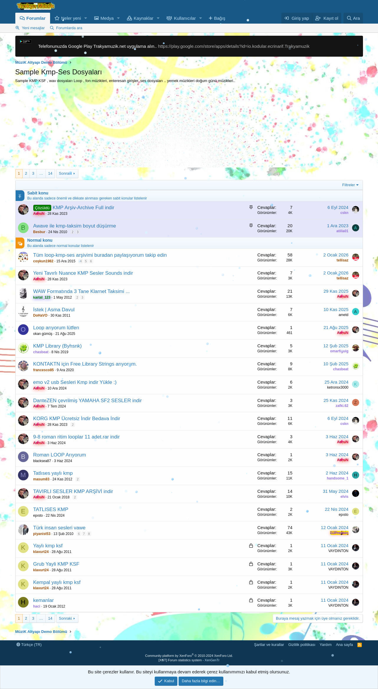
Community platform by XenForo (189, 655)
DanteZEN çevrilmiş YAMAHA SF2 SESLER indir (87, 400)
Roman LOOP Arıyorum (59, 455)
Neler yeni (71, 18)
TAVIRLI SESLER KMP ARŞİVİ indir (73, 491)
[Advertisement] (189, 127)
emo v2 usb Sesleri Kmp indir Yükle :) (75, 382)
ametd (343, 315)
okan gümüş (42, 334)
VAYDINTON (338, 551)
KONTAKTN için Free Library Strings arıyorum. (85, 364)
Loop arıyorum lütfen (56, 327)
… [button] (41, 173)
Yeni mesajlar (33, 28)
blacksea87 (42, 461)
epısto (38, 515)
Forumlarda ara (69, 28)
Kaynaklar (143, 18)
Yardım (326, 644)
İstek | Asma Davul (54, 309)
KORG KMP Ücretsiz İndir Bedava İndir (76, 418)
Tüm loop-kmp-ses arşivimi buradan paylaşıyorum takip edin (100, 255)
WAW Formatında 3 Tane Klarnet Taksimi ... (81, 291)
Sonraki (65, 173)
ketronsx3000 (337, 387)
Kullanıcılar (185, 18)
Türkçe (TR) (29, 644)
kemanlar (43, 600)
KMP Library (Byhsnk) (57, 346)
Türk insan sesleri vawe (59, 528)
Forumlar (36, 18)
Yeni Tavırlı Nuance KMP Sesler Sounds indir (83, 273)
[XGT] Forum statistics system (189, 660)
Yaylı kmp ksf (48, 546)
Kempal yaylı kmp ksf (57, 582)
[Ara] (353, 18)
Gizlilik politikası (302, 644)
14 (50, 173)
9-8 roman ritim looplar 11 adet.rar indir (76, 437)
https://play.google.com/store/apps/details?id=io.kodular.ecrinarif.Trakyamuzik (233, 46)
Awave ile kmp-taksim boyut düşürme (74, 226)
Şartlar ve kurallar (269, 644)
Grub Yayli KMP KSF (56, 564)
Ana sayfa (344, 644)
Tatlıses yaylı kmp (53, 473)
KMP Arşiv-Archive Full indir (83, 207)
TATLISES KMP (50, 509)
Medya (107, 18)
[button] (86, 18)
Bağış (219, 18)
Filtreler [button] (348, 185)
